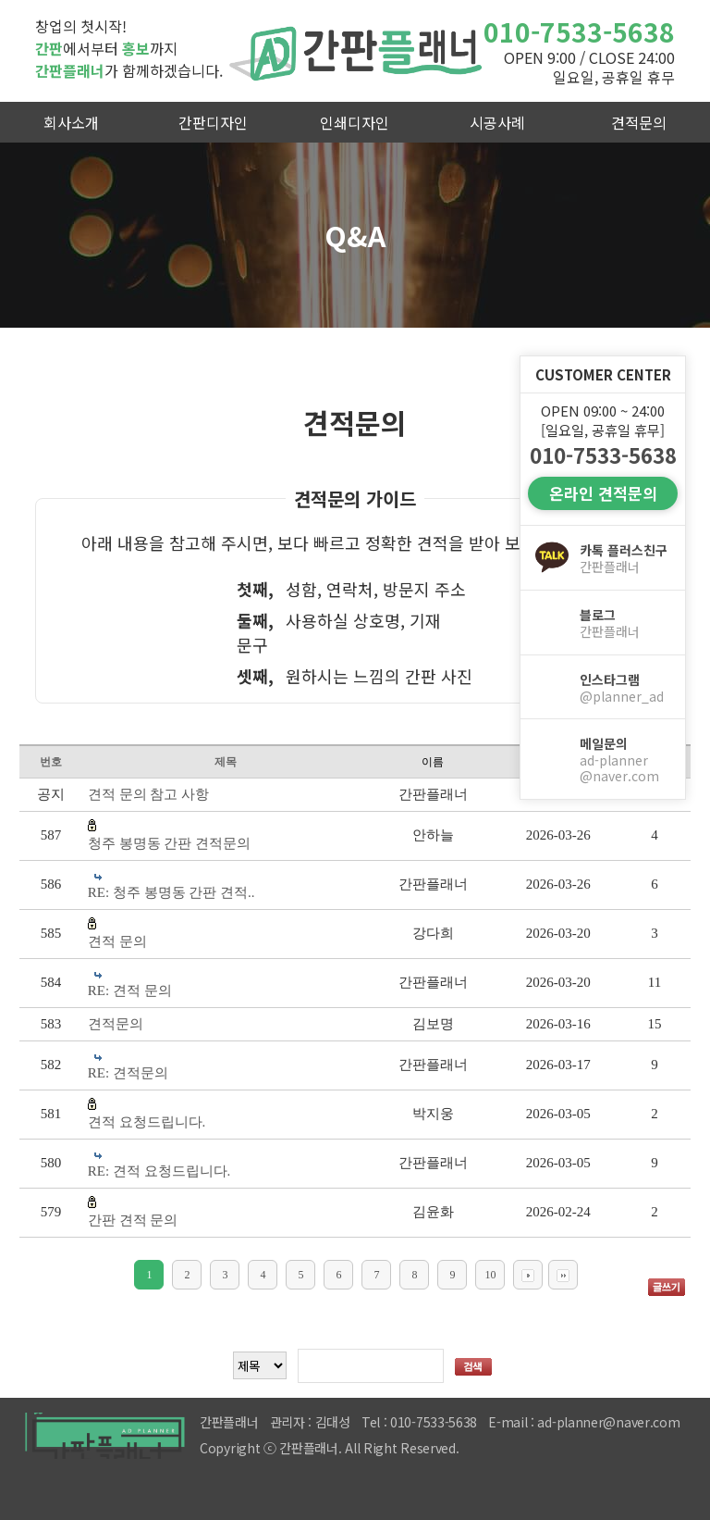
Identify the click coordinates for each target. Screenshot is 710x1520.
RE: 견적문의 (128, 1072)
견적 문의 (117, 941)
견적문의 (639, 122)
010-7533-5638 (579, 31)
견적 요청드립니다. (147, 1122)
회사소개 (71, 122)
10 (490, 1274)
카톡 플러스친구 (625, 558)
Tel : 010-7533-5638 (419, 1422)
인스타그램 (625, 687)
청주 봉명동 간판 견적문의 (169, 843)
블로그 (625, 623)
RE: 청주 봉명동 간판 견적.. (171, 892)
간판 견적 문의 (133, 1220)
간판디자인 (213, 122)
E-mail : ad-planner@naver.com (583, 1422)
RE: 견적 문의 (130, 990)
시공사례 (497, 122)
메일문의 (625, 759)
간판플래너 (355, 51)
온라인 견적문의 (603, 493)
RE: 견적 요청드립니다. (159, 1171)
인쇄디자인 (354, 122)
